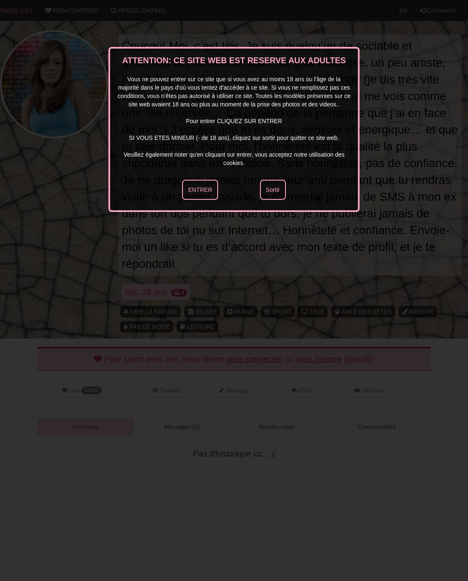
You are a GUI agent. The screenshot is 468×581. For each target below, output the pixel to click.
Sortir (273, 189)
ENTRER (200, 189)
